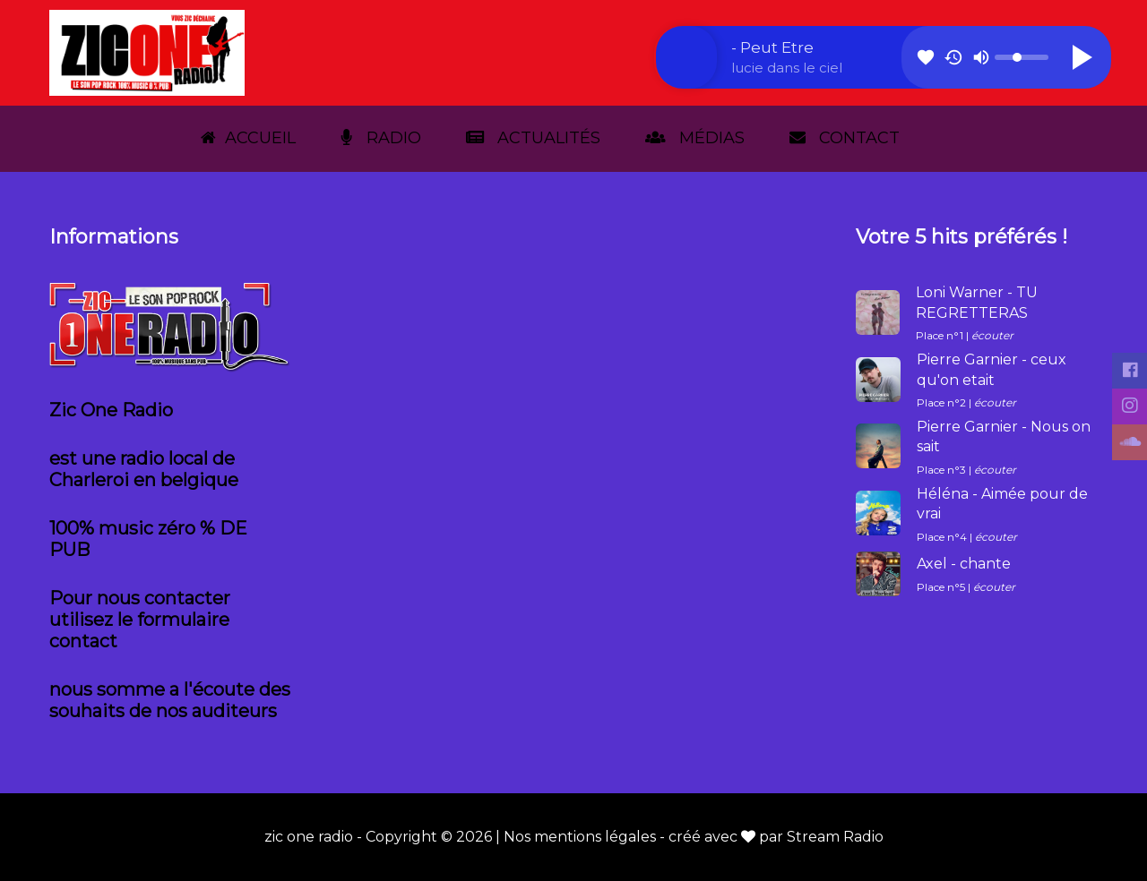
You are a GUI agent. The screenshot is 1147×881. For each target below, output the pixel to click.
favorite (926, 57)
